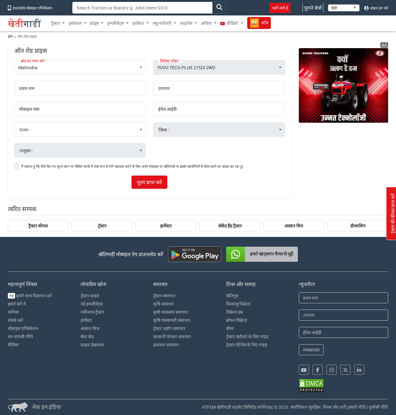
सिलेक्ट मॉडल (169, 61)
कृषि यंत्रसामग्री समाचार (171, 320)
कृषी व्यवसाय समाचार (170, 312)
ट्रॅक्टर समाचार (164, 296)
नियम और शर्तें (334, 407)
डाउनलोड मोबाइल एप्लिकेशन (30, 7)
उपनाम (164, 88)
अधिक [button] (206, 23)
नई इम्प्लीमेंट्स (92, 304)
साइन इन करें (376, 7)
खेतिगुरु (232, 296)
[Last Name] (343, 315)
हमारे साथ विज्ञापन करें (30, 296)
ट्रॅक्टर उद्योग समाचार (169, 328)
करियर (13, 312)
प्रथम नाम (26, 88)
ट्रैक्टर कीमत (38, 225)
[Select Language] (343, 8)
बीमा (230, 328)
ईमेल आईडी (167, 109)
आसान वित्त (293, 225)
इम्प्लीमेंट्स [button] (115, 23)
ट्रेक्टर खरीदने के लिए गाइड (247, 336)
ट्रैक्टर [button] (55, 23)
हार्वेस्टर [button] (138, 23)
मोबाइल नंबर (29, 109)
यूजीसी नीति (378, 407)
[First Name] (343, 297)
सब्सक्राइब (311, 350)
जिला (163, 130)
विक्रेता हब (234, 312)
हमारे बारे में (17, 304)
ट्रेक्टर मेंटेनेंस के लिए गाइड (246, 345)
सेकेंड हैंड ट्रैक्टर (230, 225)
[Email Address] (343, 332)
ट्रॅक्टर (102, 225)
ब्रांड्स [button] (94, 23)
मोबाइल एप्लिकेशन (23, 328)
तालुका (25, 151)
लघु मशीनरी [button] (162, 23)
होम (10, 36)
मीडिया (13, 345)
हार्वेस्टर (166, 225)
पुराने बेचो (313, 7)
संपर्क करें (15, 320)
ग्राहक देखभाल (92, 345)
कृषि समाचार (163, 304)
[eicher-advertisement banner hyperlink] (343, 85)
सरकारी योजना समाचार (172, 336)
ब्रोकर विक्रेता (236, 320)
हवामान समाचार (166, 345)
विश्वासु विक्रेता (238, 304)
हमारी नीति (357, 407)
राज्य (24, 130)
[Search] (142, 8)
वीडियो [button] (229, 23)
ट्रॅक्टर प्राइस (90, 296)
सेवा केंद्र (87, 336)
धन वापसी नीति (20, 336)
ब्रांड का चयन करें (32, 61)
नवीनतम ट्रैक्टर (92, 312)
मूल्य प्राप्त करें (149, 182)
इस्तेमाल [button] (75, 23)
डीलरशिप (357, 225)
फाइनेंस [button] (186, 23)
